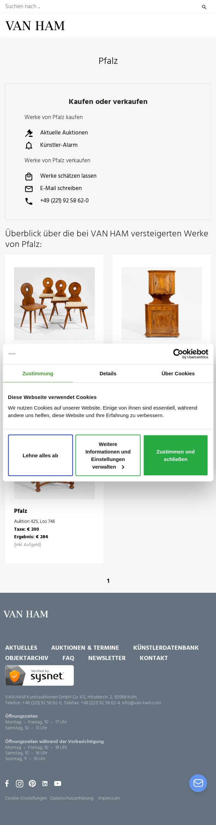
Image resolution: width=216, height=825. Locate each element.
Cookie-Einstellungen (26, 798)
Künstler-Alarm (51, 145)
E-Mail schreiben (53, 189)
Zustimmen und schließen (176, 455)
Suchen (204, 6)
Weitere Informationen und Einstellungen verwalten (108, 455)
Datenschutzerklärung (71, 798)
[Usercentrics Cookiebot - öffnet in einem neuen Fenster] (178, 354)
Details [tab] (108, 373)
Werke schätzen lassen (60, 176)
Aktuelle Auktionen (56, 133)
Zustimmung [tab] (37, 373)
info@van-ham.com (141, 703)
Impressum (109, 798)
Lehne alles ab (40, 455)
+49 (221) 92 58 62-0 (56, 201)
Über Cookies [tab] (178, 373)
